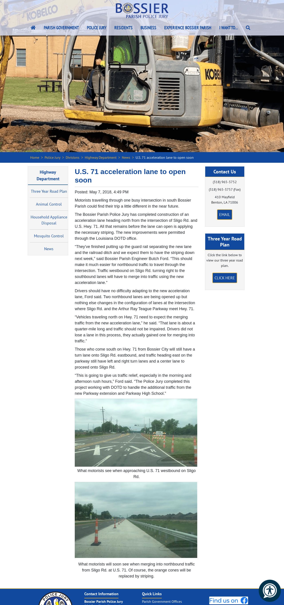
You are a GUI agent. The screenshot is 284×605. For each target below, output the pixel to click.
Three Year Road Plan (49, 191)
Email (224, 214)
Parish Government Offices (162, 601)
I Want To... (228, 28)
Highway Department (100, 157)
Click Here (225, 277)
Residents (123, 28)
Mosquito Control (49, 235)
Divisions (72, 157)
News (126, 157)
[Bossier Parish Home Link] (33, 28)
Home (34, 157)
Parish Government (61, 28)
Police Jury (96, 28)
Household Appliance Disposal (49, 220)
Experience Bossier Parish (187, 28)
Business (148, 28)
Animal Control (49, 204)
